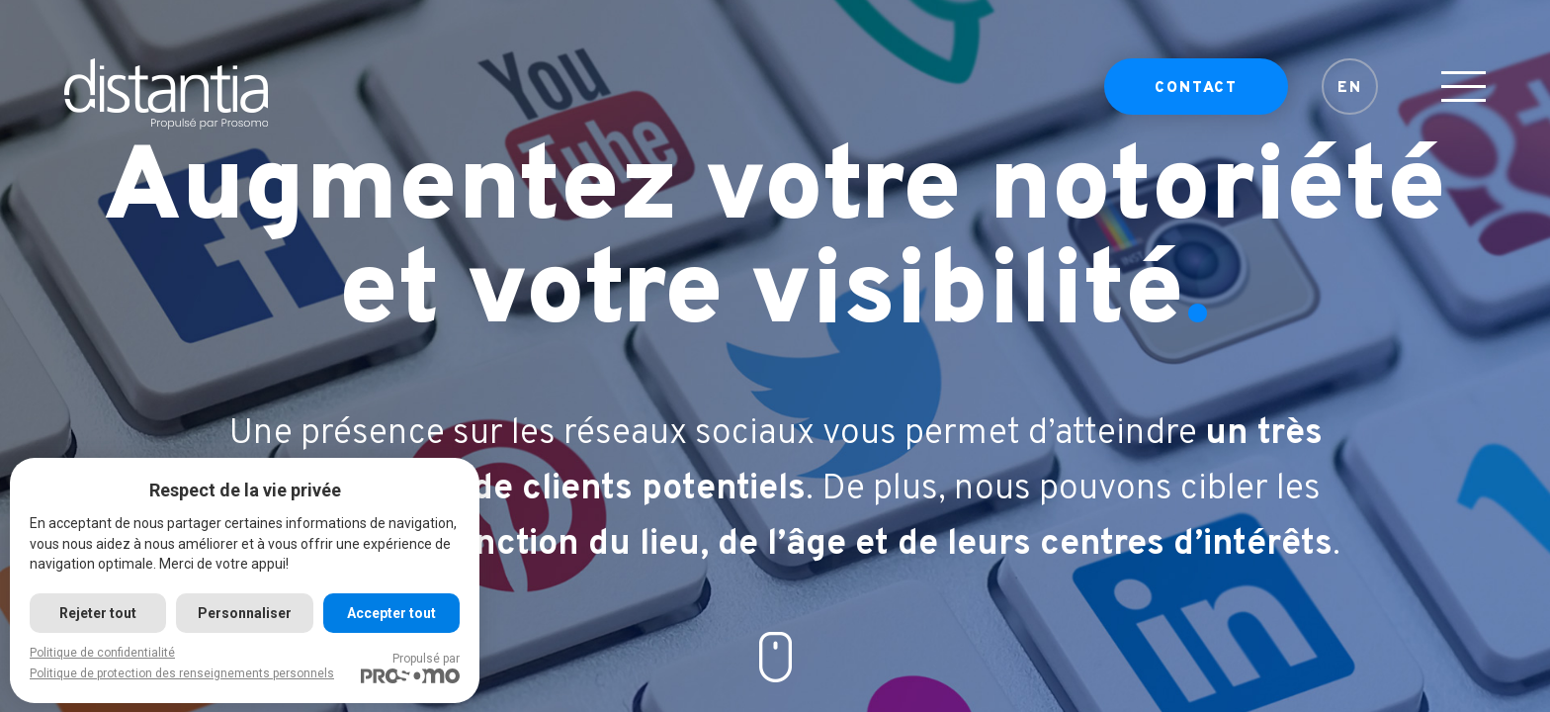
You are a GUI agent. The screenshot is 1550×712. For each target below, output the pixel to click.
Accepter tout (391, 613)
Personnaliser (245, 613)
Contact (1196, 94)
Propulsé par (410, 667)
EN (1349, 94)
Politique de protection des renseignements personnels (182, 673)
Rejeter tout (97, 613)
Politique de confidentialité (102, 653)
